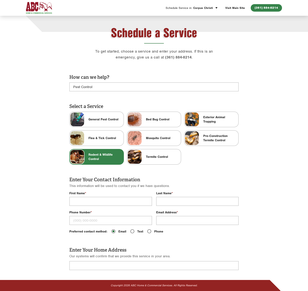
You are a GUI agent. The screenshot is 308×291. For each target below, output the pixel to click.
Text (140, 231)
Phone (158, 231)
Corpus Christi (190, 8)
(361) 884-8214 (266, 7)
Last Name (164, 193)
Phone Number (80, 212)
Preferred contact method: (88, 231)
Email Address (166, 212)
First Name (77, 193)
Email (122, 231)
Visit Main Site (235, 8)
